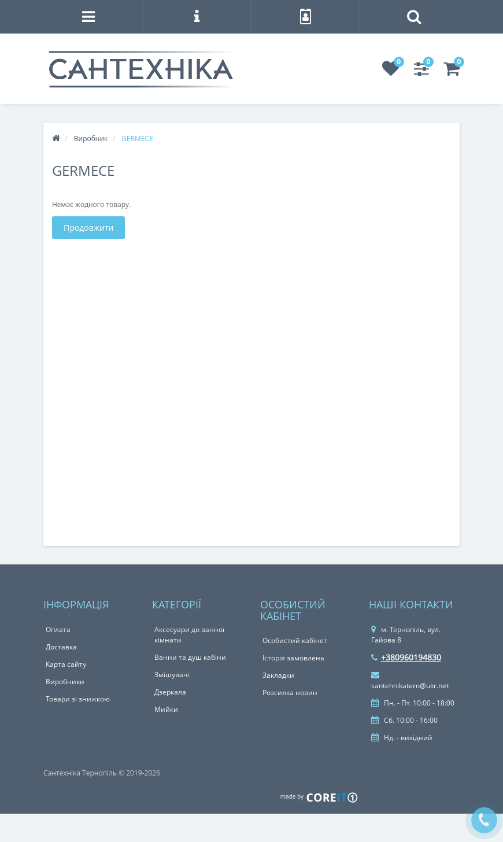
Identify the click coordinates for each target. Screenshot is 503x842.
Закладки (278, 675)
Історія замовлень (293, 658)
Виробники (65, 681)
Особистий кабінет (294, 640)
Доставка (61, 647)
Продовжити (88, 227)
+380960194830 (406, 657)
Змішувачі (171, 674)
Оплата (58, 629)
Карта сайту (66, 664)
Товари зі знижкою (78, 699)
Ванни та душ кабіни (190, 657)
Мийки (166, 709)
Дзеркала (170, 692)
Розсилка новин (289, 692)
